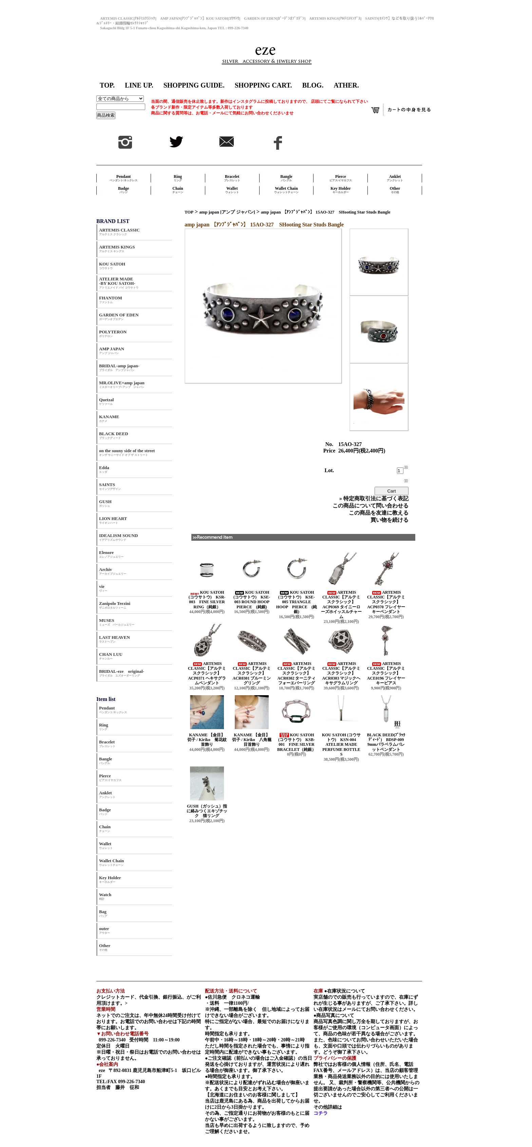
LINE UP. (139, 85)
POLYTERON (113, 333)
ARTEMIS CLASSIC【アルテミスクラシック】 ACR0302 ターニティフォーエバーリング (297, 673)
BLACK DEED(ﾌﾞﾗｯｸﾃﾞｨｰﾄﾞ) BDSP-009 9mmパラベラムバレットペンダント (387, 742)
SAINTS (110, 486)
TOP (189, 212)
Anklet (395, 178)
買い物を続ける (389, 520)
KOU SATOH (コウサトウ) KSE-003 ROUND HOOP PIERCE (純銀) (253, 599)
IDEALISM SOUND (118, 537)
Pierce (340, 178)
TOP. (107, 85)
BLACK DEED (113, 435)
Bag (103, 913)
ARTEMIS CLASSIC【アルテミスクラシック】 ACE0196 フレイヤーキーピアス (386, 673)
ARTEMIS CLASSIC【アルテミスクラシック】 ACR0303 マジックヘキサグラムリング (341, 673)
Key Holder (340, 190)
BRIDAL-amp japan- (119, 367)
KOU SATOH (112, 265)
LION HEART (113, 520)
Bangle (286, 178)
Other (395, 190)
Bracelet (232, 178)
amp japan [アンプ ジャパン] (227, 212)
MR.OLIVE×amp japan (122, 384)
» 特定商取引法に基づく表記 (373, 498)
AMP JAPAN (114, 350)
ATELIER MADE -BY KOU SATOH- (118, 282)
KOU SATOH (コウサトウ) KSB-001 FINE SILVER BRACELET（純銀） (296, 742)
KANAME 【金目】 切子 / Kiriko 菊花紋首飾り (208, 740)
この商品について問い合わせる (370, 505)
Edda (104, 469)
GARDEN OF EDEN (119, 316)
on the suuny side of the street (127, 452)
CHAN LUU (110, 656)
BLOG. (313, 85)
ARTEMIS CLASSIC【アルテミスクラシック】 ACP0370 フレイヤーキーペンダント (386, 602)
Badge (123, 190)
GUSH (105, 503)
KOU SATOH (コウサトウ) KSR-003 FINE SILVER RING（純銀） (207, 599)
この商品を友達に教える (378, 513)
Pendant (123, 178)
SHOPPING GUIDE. (194, 85)
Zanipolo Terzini (114, 605)
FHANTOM (110, 299)
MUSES (116, 622)
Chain (177, 190)
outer (104, 930)
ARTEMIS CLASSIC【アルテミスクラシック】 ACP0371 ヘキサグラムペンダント (207, 673)
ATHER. (346, 85)
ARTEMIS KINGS (117, 248)
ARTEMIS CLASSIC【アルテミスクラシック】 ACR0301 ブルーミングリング (252, 673)
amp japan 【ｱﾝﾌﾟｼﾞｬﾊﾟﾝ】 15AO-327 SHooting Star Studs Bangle (326, 212)
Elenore (111, 554)
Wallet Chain (286, 190)
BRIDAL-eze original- (121, 673)
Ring (178, 178)
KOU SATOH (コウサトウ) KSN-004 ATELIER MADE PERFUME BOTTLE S (341, 745)
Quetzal (106, 401)
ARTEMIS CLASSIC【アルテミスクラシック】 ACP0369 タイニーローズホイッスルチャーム (341, 604)
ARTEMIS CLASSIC (119, 231)
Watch (105, 896)
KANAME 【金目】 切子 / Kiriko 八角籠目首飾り (253, 740)
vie (103, 588)
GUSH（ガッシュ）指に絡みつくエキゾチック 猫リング (207, 811)
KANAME (109, 418)
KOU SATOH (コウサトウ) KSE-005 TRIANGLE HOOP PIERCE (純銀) (296, 602)
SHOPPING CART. (263, 85)
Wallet (232, 190)
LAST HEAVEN (114, 639)
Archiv (112, 571)
